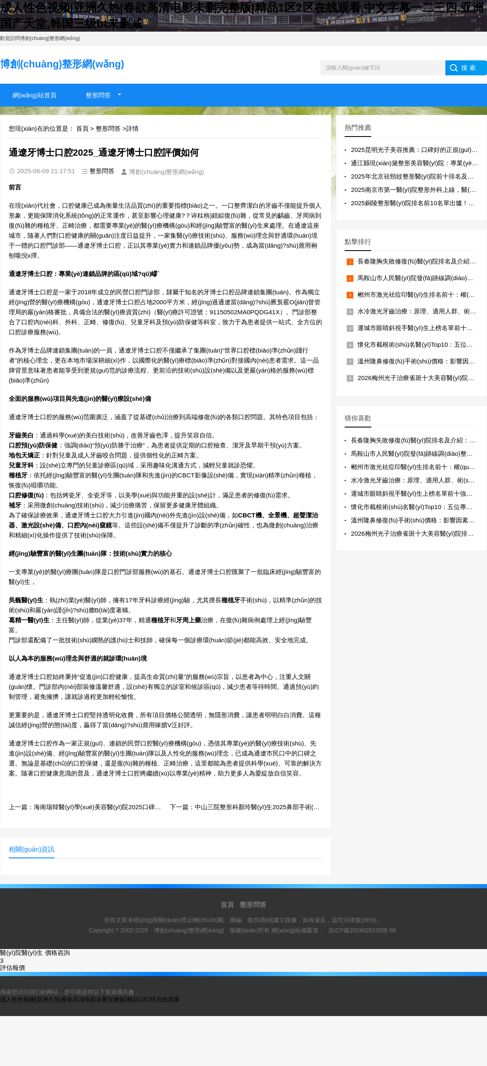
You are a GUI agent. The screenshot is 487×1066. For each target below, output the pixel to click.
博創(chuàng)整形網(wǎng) (190, 930)
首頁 (82, 128)
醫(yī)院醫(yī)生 (21, 952)
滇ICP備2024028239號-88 (362, 930)
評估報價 (12, 967)
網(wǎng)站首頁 (34, 95)
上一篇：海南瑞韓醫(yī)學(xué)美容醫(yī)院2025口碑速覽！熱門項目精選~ (112, 806)
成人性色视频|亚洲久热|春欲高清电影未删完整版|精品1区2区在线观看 (90, 999)
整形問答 (98, 95)
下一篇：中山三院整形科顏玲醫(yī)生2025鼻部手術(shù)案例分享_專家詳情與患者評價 (290, 806)
